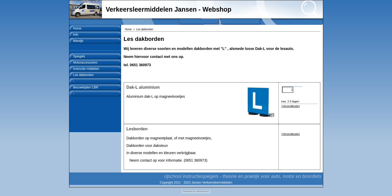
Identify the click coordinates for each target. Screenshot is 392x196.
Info (75, 34)
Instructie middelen (86, 69)
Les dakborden (83, 75)
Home (77, 28)
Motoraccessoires (85, 62)
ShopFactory (202, 191)
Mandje (78, 41)
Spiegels (79, 56)
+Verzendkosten (290, 106)
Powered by (189, 191)
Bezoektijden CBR (85, 87)
